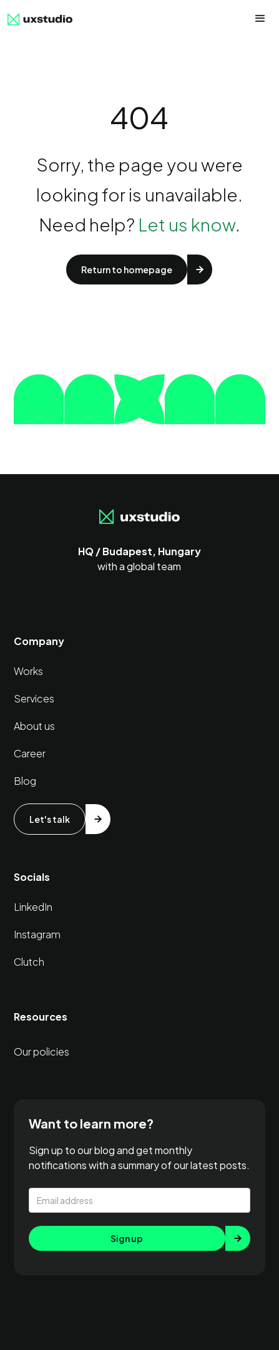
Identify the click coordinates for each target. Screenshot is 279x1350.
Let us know (186, 224)
